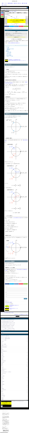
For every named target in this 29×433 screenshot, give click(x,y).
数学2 (10, 11)
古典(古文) (15, 339)
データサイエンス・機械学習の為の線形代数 (14, 336)
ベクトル (15, 364)
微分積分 (15, 375)
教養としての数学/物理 (15, 342)
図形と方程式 (15, 368)
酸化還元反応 (15, 360)
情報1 (14, 346)
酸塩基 (15, 361)
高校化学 (14, 350)
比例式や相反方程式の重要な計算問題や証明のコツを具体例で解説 (7, 323)
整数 (15, 383)
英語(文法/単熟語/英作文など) (14, 349)
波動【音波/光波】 (15, 393)
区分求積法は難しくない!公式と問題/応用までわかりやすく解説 (20, 312)
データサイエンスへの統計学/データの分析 (14, 335)
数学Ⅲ (12, 11)
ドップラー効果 (15, 394)
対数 (15, 372)
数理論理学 (14, 347)
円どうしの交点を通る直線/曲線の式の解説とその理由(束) (8, 310)
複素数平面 (15, 11)
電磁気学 (15, 397)
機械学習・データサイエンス (15, 343)
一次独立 (15, 365)
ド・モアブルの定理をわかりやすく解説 (17, 217)
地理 (15, 340)
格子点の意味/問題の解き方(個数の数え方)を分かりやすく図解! (7, 319)
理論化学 (15, 357)
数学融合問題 (15, 382)
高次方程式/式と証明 (7, 11)
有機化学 (15, 353)
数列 (15, 378)
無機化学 (15, 356)
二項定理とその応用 (15, 371)
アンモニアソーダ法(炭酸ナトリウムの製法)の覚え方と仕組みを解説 (7, 326)
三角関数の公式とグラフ (15, 367)
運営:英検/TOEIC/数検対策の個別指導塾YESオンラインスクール (6, 429)
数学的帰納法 (15, 379)
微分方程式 (15, 376)
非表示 (15, 45)
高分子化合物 (15, 354)
